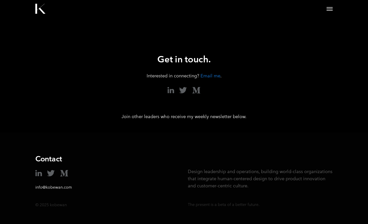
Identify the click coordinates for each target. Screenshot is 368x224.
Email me (210, 76)
